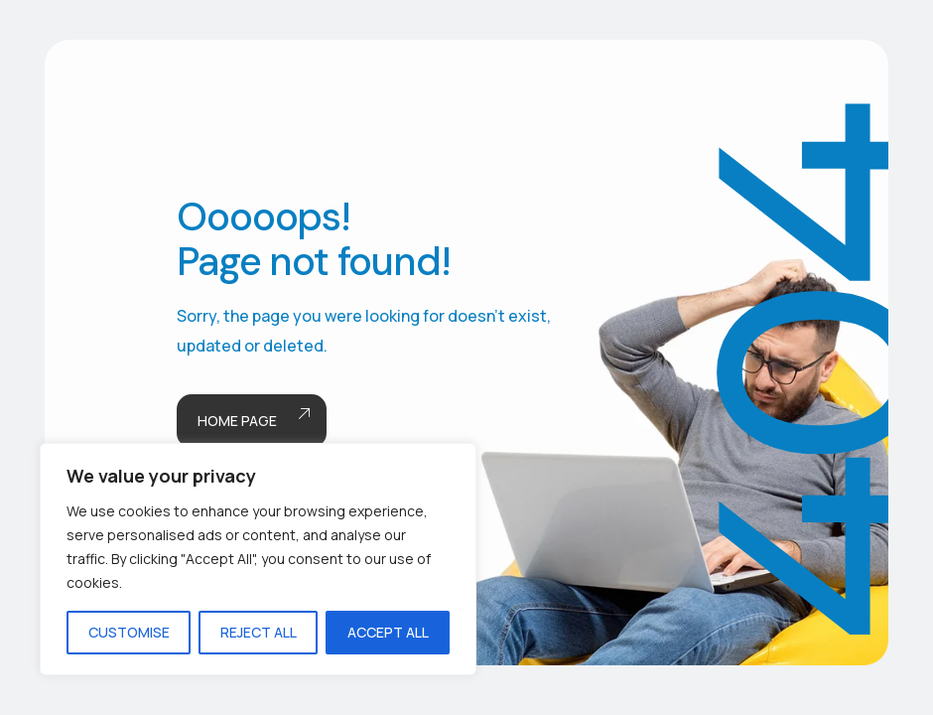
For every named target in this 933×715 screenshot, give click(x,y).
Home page (252, 421)
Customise (129, 632)
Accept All (388, 632)
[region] (258, 559)
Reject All (258, 632)
